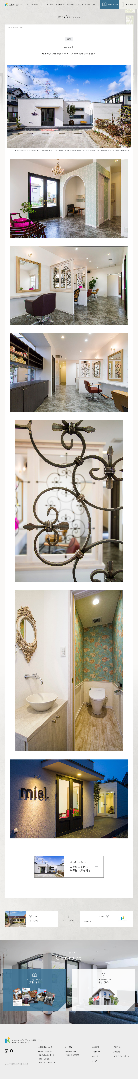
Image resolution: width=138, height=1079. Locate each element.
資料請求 (116, 1052)
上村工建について (37, 4)
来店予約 (116, 1047)
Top (26, 4)
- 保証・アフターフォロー (47, 1062)
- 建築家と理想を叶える (46, 1051)
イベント (95, 1056)
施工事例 (49, 4)
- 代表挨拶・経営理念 (72, 1055)
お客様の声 (60, 4)
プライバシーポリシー (122, 1056)
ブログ (95, 4)
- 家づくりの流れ (44, 1059)
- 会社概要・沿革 (70, 1051)
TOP (9, 27)
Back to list (69, 920)
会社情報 (70, 4)
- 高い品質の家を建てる (46, 1055)
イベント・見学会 (83, 4)
